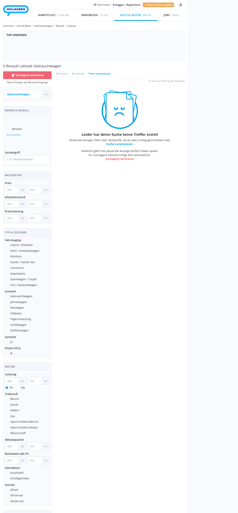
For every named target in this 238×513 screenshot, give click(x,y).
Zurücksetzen (13, 133)
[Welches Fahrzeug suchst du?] (27, 94)
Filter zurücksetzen (100, 73)
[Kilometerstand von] (15, 199)
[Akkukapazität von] (15, 441)
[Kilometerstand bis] (39, 199)
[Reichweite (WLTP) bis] (39, 455)
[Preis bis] (39, 185)
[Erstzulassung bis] (39, 213)
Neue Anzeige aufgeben (158, 4)
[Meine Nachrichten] (101, 5)
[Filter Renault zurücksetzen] (62, 73)
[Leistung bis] (39, 376)
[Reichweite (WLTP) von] (15, 455)
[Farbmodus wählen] (180, 5)
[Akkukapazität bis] (39, 441)
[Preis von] (15, 185)
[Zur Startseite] (16, 11)
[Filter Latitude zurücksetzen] (78, 73)
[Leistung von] (15, 376)
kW (23, 383)
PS (11, 383)
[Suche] (46, 156)
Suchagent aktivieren (120, 159)
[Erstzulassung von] (15, 213)
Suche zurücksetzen (119, 144)
